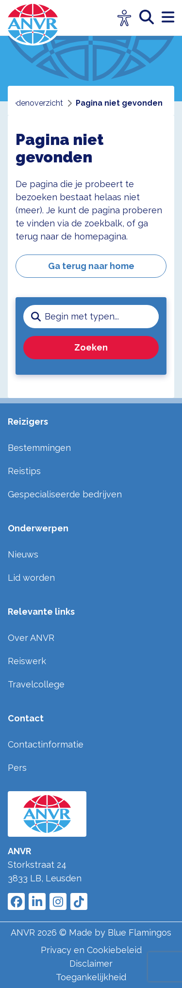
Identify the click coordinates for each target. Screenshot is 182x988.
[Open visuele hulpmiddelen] (124, 18)
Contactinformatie (45, 744)
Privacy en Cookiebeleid (91, 950)
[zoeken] (150, 18)
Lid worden (31, 578)
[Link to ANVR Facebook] (16, 901)
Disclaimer (91, 963)
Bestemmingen (39, 448)
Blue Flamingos (139, 932)
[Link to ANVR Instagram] (58, 901)
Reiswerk (27, 661)
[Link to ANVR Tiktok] (78, 901)
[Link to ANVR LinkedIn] (37, 901)
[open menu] (168, 18)
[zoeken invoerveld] (102, 316)
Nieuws (23, 554)
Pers (17, 768)
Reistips (24, 471)
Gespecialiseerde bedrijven (65, 494)
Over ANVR (31, 638)
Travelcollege (36, 684)
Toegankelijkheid (91, 977)
